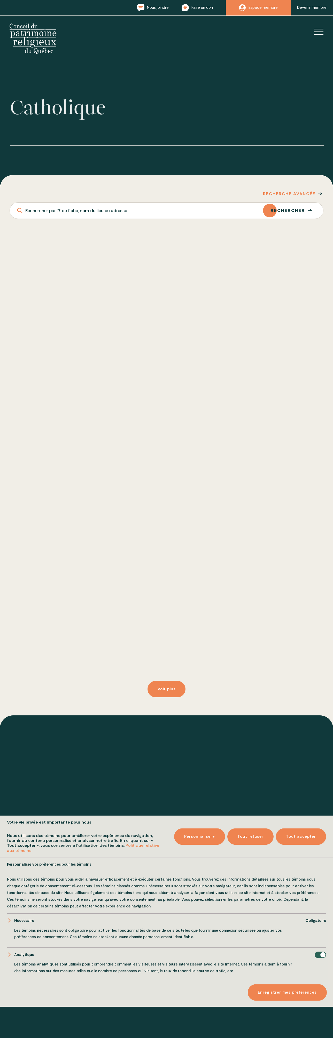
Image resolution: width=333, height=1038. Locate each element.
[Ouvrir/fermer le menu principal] (315, 31)
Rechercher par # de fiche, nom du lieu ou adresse (76, 210)
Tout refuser (250, 1012)
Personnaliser (199, 1013)
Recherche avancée (289, 193)
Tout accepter (301, 1012)
